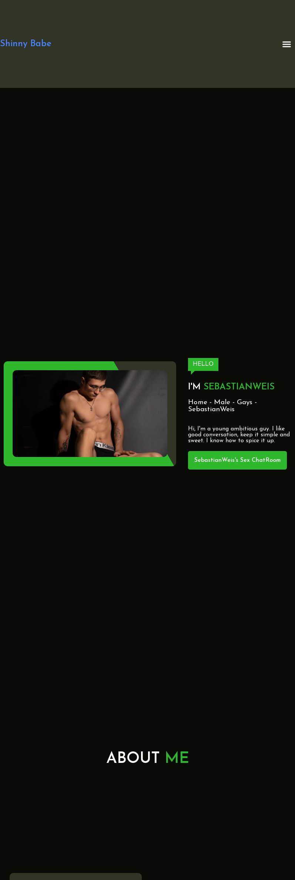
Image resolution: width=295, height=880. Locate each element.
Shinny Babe (25, 44)
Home (197, 402)
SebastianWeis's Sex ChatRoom (237, 460)
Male (222, 402)
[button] (287, 44)
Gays (244, 402)
